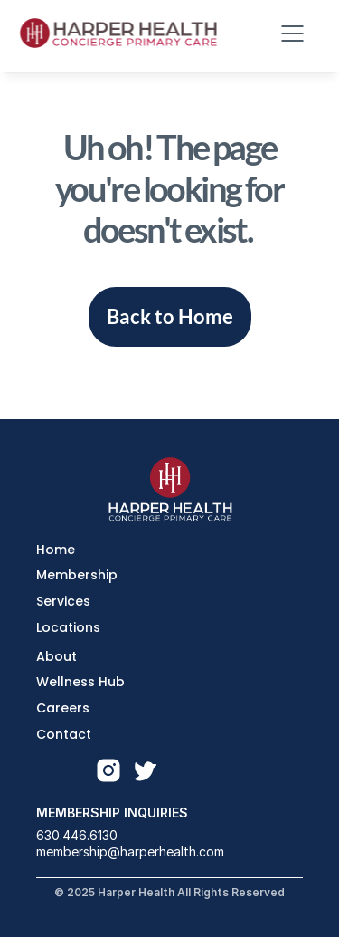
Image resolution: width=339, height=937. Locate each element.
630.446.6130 (77, 835)
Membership (77, 575)
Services (63, 601)
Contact (63, 734)
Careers (62, 708)
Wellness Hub (80, 682)
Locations (68, 627)
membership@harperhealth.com (130, 851)
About (56, 656)
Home (55, 549)
